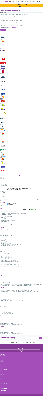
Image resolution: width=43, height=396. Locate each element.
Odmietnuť (24, 209)
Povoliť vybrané (29, 209)
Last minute (27, 1)
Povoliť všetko (34, 209)
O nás (38, 1)
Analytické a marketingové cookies (12, 203)
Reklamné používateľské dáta (12, 205)
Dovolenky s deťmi (33, 1)
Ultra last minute (21, 1)
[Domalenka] (5, 1)
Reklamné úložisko (10, 204)
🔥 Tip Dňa (15, 1)
